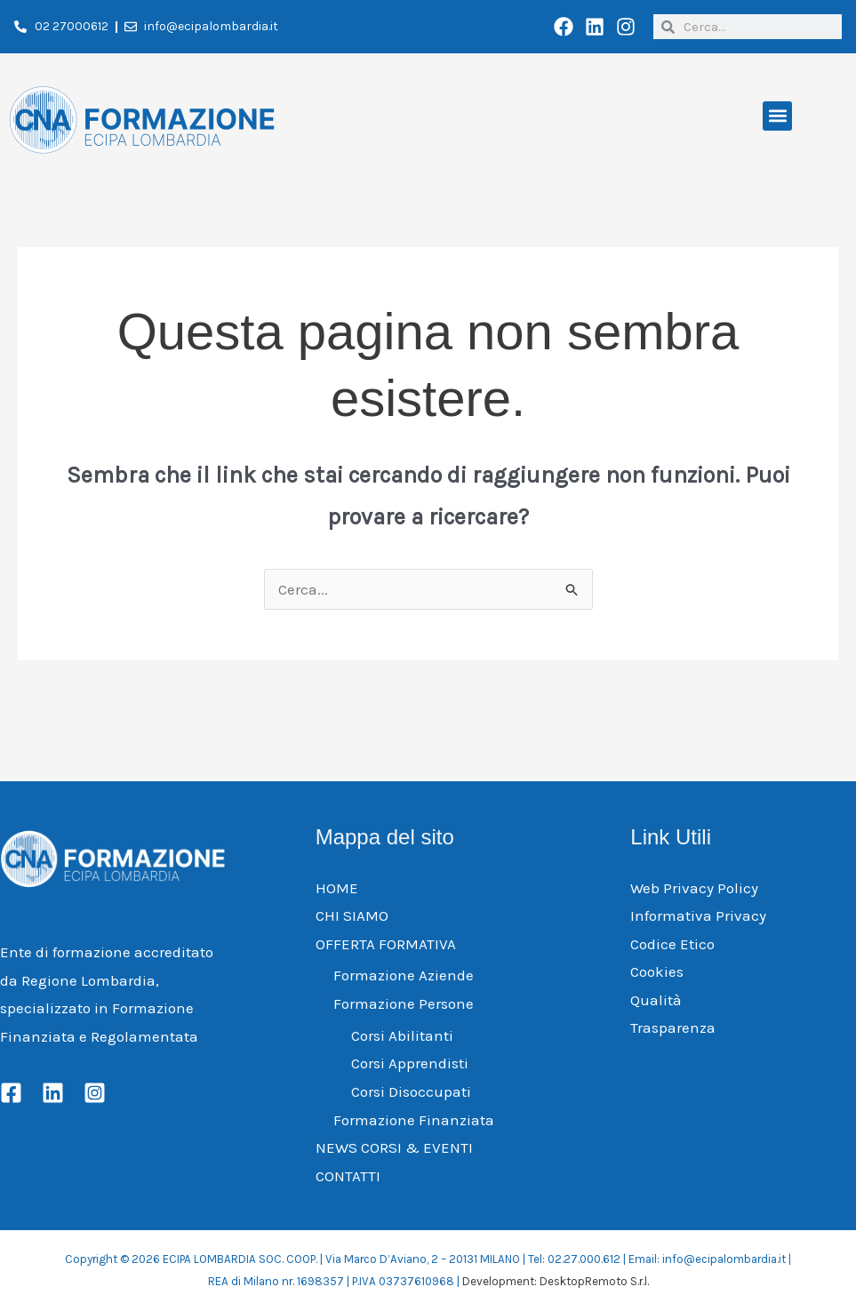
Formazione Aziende (403, 975)
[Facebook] (11, 1093)
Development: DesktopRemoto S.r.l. (555, 1281)
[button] (777, 116)
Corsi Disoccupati (411, 1091)
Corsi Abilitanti (402, 1035)
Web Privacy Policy (694, 888)
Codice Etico (672, 944)
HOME (337, 888)
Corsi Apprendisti (409, 1063)
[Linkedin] (53, 1093)
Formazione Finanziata (413, 1120)
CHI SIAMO (352, 915)
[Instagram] (95, 1093)
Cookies (657, 971)
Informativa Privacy (698, 915)
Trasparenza (673, 1027)
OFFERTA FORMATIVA (386, 944)
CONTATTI (348, 1176)
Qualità (656, 1000)
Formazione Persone (403, 1003)
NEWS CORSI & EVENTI (394, 1147)
